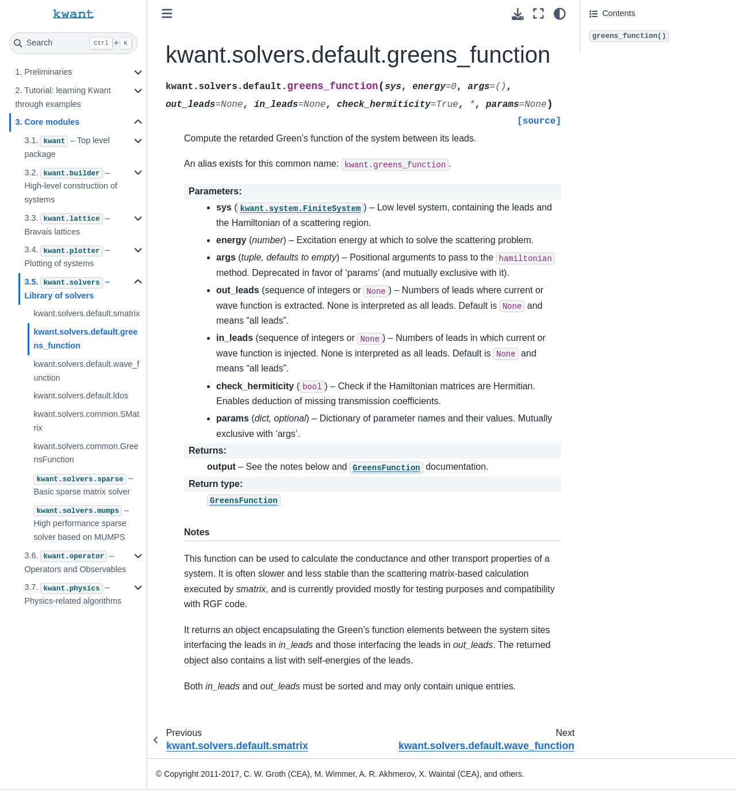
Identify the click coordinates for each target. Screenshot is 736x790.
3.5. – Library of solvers (66, 288)
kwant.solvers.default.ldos (80, 395)
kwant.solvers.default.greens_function (85, 338)
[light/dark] (559, 13)
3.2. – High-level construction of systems (70, 186)
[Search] (73, 43)
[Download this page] (517, 14)
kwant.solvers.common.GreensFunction (85, 453)
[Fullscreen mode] (538, 13)
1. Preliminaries (43, 71)
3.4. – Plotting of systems (66, 256)
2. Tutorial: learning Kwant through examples (62, 97)
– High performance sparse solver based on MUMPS (81, 523)
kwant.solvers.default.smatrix (86, 313)
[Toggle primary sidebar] (167, 13)
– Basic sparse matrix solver (83, 484)
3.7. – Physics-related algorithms (72, 593)
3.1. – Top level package (66, 147)
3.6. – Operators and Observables (75, 562)
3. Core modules (47, 121)
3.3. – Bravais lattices (66, 224)
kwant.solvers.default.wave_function (86, 370)
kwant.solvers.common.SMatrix (86, 420)
